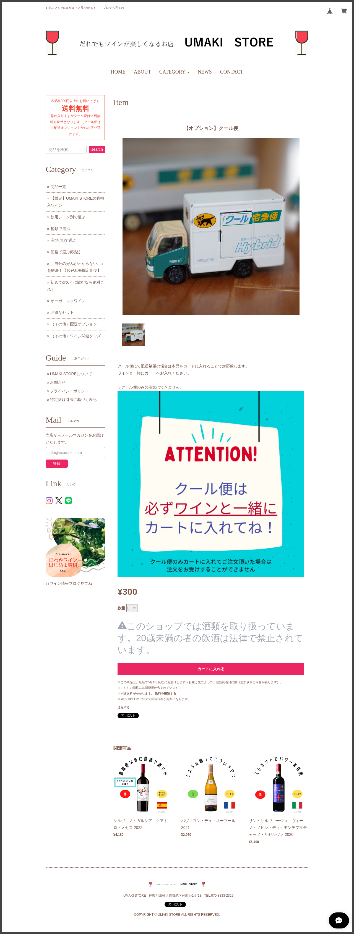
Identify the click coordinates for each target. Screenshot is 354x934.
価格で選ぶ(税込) (65, 252)
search (97, 149)
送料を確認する (165, 693)
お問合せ (58, 382)
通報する (124, 707)
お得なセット (62, 312)
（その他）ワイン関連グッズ (76, 336)
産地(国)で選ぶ (63, 240)
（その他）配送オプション (74, 324)
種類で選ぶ (60, 228)
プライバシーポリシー (69, 391)
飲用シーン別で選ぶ (68, 217)
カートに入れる (211, 669)
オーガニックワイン (68, 301)
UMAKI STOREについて (71, 374)
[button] (174, 72)
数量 (121, 608)
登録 (57, 463)
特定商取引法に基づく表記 (73, 399)
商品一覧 (58, 186)
